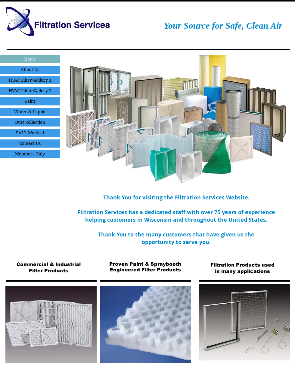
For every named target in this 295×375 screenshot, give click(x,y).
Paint (30, 101)
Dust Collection (30, 122)
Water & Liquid (30, 111)
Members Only (30, 154)
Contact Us (30, 143)
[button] (176, 119)
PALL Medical (30, 133)
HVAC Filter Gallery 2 (30, 90)
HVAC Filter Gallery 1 (30, 80)
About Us (30, 69)
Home (30, 59)
